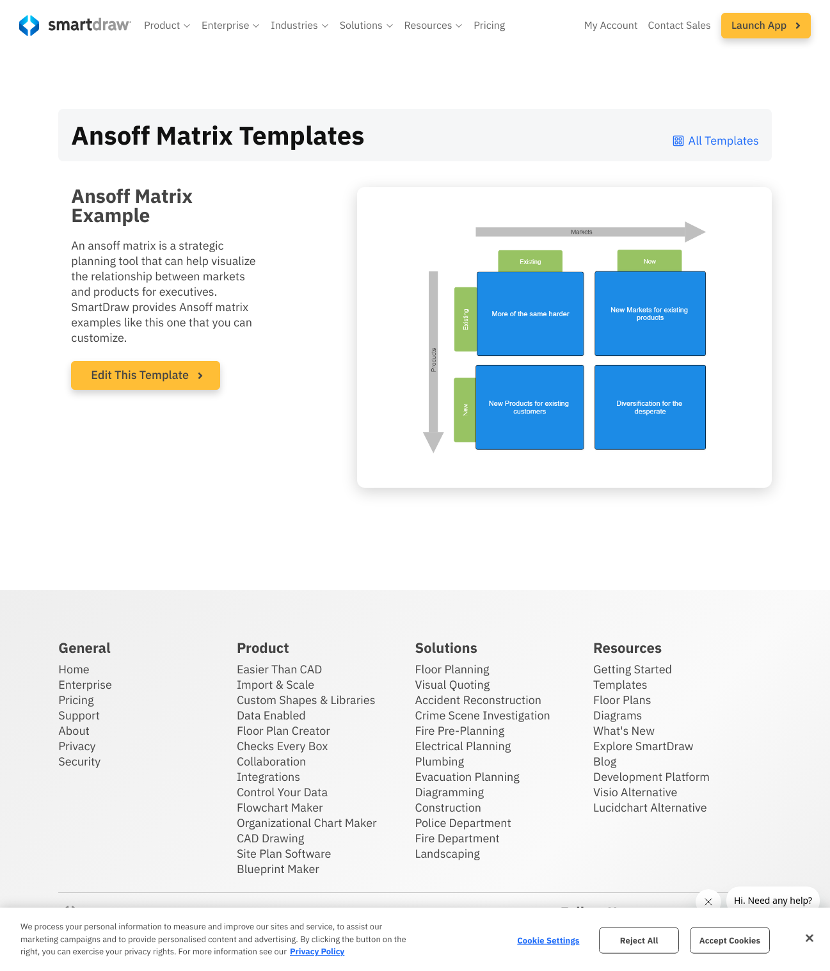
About (74, 730)
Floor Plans (622, 700)
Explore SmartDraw (643, 746)
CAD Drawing (270, 838)
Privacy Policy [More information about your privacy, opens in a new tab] (317, 951)
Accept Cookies (729, 940)
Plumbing (439, 761)
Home (73, 669)
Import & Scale (275, 684)
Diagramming (449, 792)
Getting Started (632, 669)
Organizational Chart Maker (307, 822)
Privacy (76, 746)
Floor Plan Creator (283, 730)
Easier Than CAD (280, 669)
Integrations (268, 776)
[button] (167, 25)
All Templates (715, 140)
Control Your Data (282, 792)
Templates (620, 684)
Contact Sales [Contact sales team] (679, 25)
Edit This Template (140, 374)
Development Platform (651, 776)
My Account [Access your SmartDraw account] (611, 25)
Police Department (463, 822)
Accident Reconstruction (478, 700)
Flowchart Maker (280, 807)
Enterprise (85, 684)
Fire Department (457, 838)
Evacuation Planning (467, 776)
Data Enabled (271, 715)
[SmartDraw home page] (75, 25)
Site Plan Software (284, 853)
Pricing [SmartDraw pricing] (489, 25)
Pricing (75, 700)
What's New (624, 730)
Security (79, 761)
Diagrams (617, 715)
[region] (415, 939)
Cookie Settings (548, 940)
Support (79, 715)
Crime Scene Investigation (482, 715)
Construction (448, 807)
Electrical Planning (463, 746)
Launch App (766, 25)
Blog (604, 761)
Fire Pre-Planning (459, 730)
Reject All (639, 940)
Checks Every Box (282, 746)
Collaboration (271, 761)
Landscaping (447, 853)
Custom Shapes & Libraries (306, 700)
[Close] (809, 938)
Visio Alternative (635, 792)
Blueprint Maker (278, 869)
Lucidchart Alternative (650, 807)
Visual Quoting (452, 684)
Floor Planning (452, 669)
